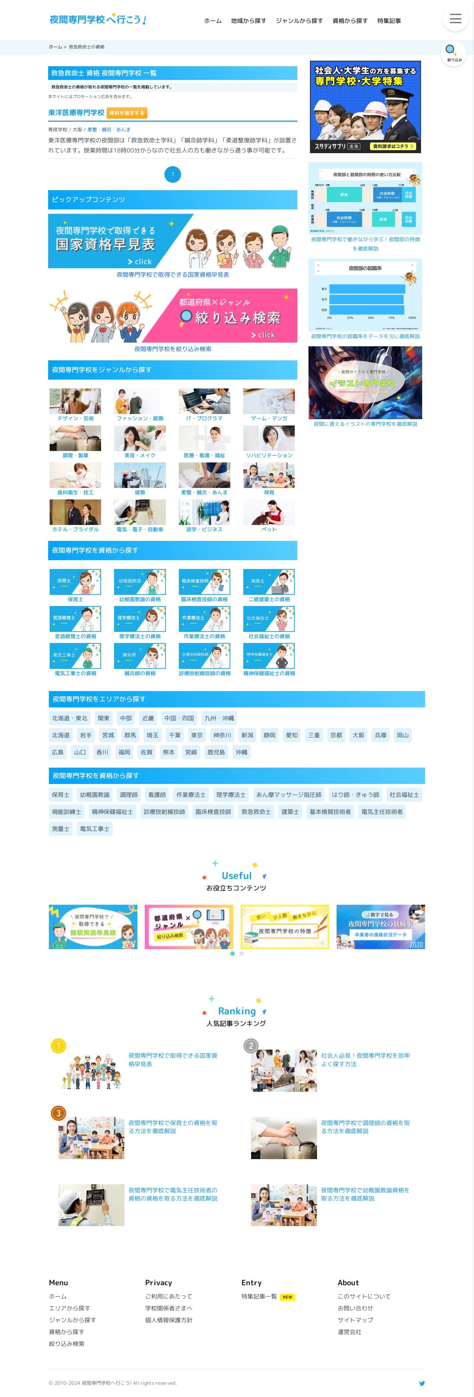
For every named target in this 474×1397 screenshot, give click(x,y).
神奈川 (222, 735)
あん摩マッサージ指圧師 (288, 795)
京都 (336, 735)
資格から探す (350, 21)
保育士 (61, 795)
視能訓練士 (66, 812)
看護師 (157, 795)
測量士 (61, 829)
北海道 (61, 735)
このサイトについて (364, 1296)
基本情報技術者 (330, 812)
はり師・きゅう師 (355, 795)
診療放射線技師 (164, 812)
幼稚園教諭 (95, 795)
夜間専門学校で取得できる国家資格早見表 (173, 274)
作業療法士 (191, 795)
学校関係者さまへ (169, 1308)
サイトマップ (355, 1320)
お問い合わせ (355, 1308)
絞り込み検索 (66, 1344)
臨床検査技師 (213, 812)
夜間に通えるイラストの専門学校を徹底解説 (365, 424)
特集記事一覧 (268, 1296)
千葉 (175, 735)
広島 (58, 752)
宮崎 (191, 752)
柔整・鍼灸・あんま (109, 129)
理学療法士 (231, 795)
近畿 (148, 718)
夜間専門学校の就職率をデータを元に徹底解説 (365, 336)
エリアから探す (69, 1308)
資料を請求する (127, 113)
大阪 (358, 735)
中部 (126, 718)
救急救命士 (256, 812)
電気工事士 (95, 829)
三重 (314, 735)
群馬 (130, 735)
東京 (197, 735)
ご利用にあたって (169, 1296)
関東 (104, 718)
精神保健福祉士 (112, 812)
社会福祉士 (404, 795)
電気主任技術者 (382, 812)
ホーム (213, 21)
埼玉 (152, 735)
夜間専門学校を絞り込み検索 (172, 349)
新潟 (247, 735)
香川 (102, 752)
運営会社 (349, 1332)
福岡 (124, 752)
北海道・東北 (69, 718)
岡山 (403, 735)
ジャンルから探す (299, 21)
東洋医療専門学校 (76, 112)
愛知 (292, 735)
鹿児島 (216, 752)
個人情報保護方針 (169, 1320)
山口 (80, 752)
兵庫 (381, 735)
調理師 (129, 795)
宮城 (108, 735)
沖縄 (241, 752)
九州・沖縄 (219, 718)
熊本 (169, 752)
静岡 (270, 735)
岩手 (86, 735)
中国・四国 (179, 718)
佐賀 (147, 752)
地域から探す (249, 21)
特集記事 (389, 21)
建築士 (290, 812)
